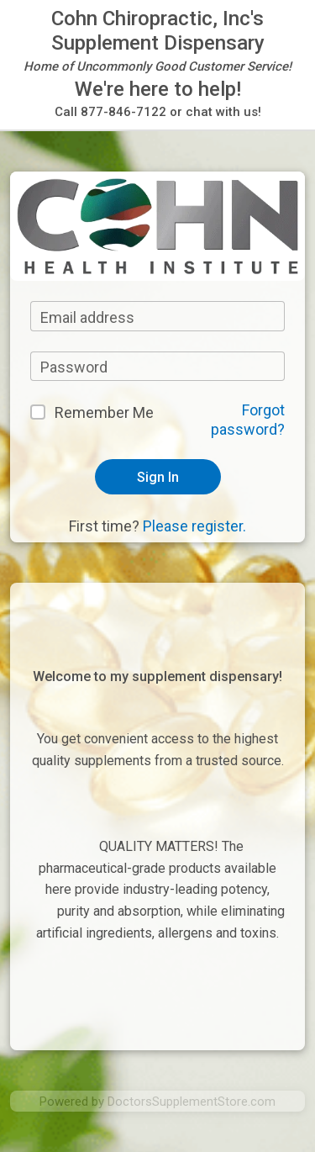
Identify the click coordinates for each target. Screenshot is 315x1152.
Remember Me (104, 412)
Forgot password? (248, 419)
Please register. (194, 526)
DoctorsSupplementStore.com (192, 1101)
